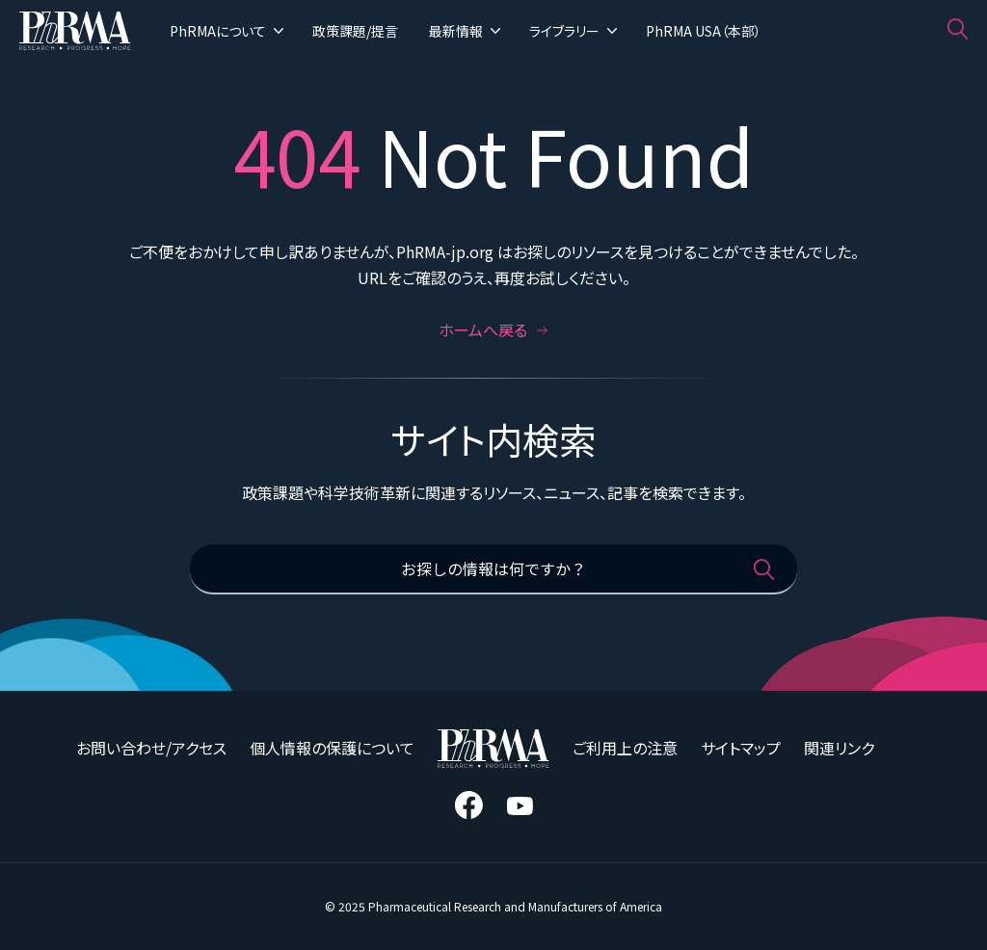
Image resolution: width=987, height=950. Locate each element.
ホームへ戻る (493, 329)
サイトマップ (741, 747)
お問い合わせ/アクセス (151, 747)
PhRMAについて (226, 30)
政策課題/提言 (355, 30)
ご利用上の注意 (625, 747)
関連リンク (839, 747)
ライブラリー (573, 30)
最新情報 (464, 30)
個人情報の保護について (332, 747)
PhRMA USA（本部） (703, 30)
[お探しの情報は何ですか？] (493, 569)
